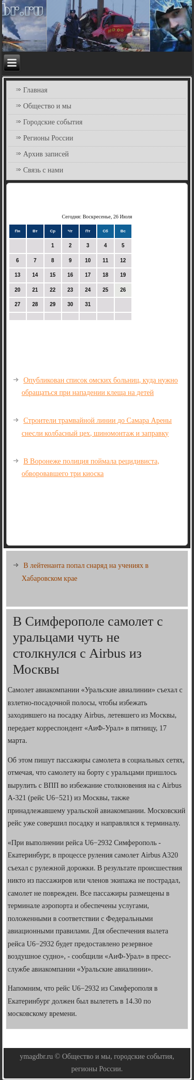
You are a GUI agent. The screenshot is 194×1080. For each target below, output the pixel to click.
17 (88, 275)
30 (70, 304)
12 (123, 260)
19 (123, 275)
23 (70, 290)
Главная (35, 90)
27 (17, 304)
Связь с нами (43, 170)
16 (70, 275)
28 (35, 304)
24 (88, 290)
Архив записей (46, 154)
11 (105, 260)
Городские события (53, 122)
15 (52, 275)
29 (52, 304)
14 (35, 275)
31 (88, 304)
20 (17, 290)
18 (105, 275)
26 (123, 290)
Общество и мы (47, 106)
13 (17, 275)
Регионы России (48, 138)
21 (35, 290)
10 (88, 260)
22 (52, 290)
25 (105, 290)
